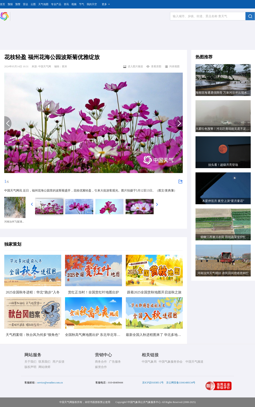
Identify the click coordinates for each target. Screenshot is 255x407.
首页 (2, 4)
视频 (73, 4)
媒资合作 (101, 367)
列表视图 (172, 66)
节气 (81, 4)
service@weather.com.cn (50, 382)
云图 (33, 4)
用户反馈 (58, 361)
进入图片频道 (133, 66)
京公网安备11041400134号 (181, 382)
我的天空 (92, 4)
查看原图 (153, 66)
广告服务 (115, 361)
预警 (17, 4)
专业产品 (56, 4)
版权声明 (30, 367)
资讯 (66, 4)
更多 (104, 4)
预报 (10, 4)
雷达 (25, 4)
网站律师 (44, 367)
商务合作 (101, 361)
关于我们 (30, 361)
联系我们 (44, 361)
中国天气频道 (194, 361)
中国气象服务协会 (171, 361)
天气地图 (43, 4)
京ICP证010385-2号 (153, 382)
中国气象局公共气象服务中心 (144, 402)
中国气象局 (149, 361)
